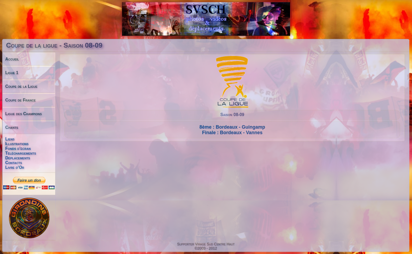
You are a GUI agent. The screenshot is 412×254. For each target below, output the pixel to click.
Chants (11, 127)
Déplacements (17, 158)
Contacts (13, 162)
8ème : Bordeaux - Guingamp (232, 127)
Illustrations (17, 143)
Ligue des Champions (23, 113)
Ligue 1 (11, 72)
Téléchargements (20, 153)
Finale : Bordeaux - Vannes (232, 132)
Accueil (12, 59)
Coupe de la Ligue (21, 86)
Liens (9, 139)
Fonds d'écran (18, 148)
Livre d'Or (14, 167)
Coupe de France (20, 100)
